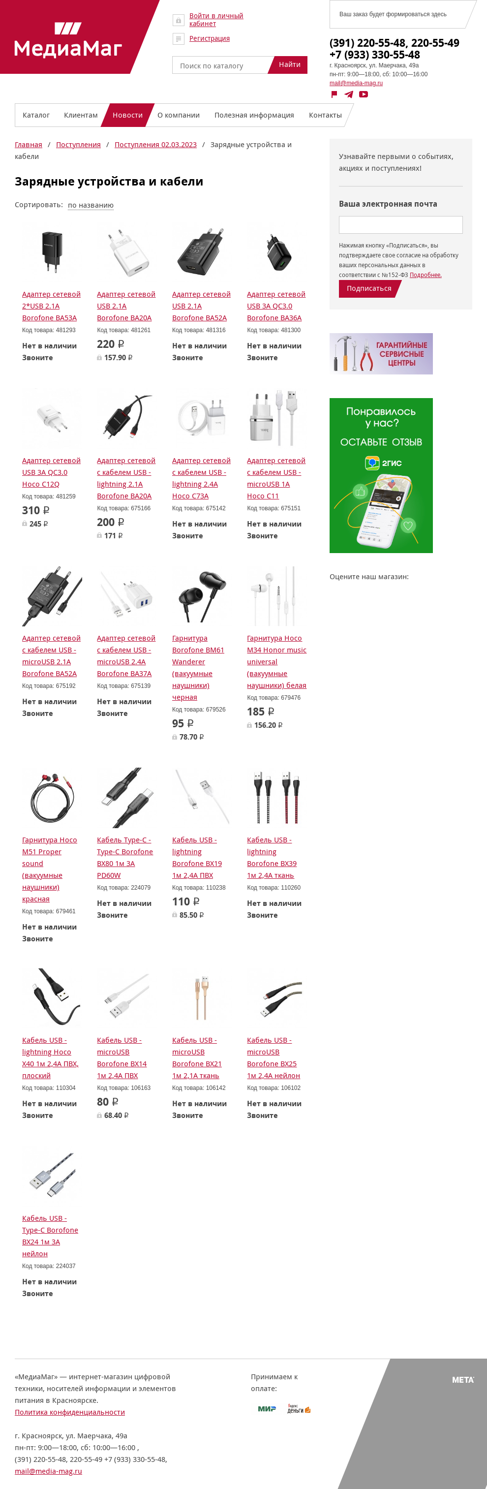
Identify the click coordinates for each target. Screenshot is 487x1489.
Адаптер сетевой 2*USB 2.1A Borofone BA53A (51, 305)
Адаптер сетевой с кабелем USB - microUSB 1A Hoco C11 (276, 478)
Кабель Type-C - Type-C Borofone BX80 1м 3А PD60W (125, 857)
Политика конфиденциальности (70, 1412)
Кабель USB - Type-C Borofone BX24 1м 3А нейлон (50, 1235)
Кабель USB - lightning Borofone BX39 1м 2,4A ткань (272, 857)
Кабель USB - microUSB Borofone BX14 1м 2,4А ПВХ (122, 1057)
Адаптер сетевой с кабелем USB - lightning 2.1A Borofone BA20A (126, 478)
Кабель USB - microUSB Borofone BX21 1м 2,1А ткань (197, 1057)
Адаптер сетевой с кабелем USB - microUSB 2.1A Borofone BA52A (51, 655)
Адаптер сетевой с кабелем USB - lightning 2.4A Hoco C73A (201, 478)
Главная (28, 144)
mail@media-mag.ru (356, 83)
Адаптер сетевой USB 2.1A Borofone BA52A (201, 305)
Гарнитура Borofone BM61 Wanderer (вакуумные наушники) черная (198, 667)
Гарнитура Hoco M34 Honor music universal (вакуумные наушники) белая (276, 661)
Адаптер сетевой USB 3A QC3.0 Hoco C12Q (51, 472)
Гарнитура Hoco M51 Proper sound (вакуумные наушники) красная (49, 869)
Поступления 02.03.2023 (156, 144)
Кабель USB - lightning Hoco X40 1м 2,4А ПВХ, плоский (50, 1057)
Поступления (78, 144)
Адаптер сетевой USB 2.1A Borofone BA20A (126, 305)
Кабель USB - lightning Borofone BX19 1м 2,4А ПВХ (197, 857)
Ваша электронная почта (388, 204)
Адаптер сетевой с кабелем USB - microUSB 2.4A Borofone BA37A (126, 655)
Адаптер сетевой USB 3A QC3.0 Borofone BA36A (276, 305)
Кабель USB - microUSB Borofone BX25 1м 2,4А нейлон (273, 1057)
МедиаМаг (68, 40)
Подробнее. (426, 275)
